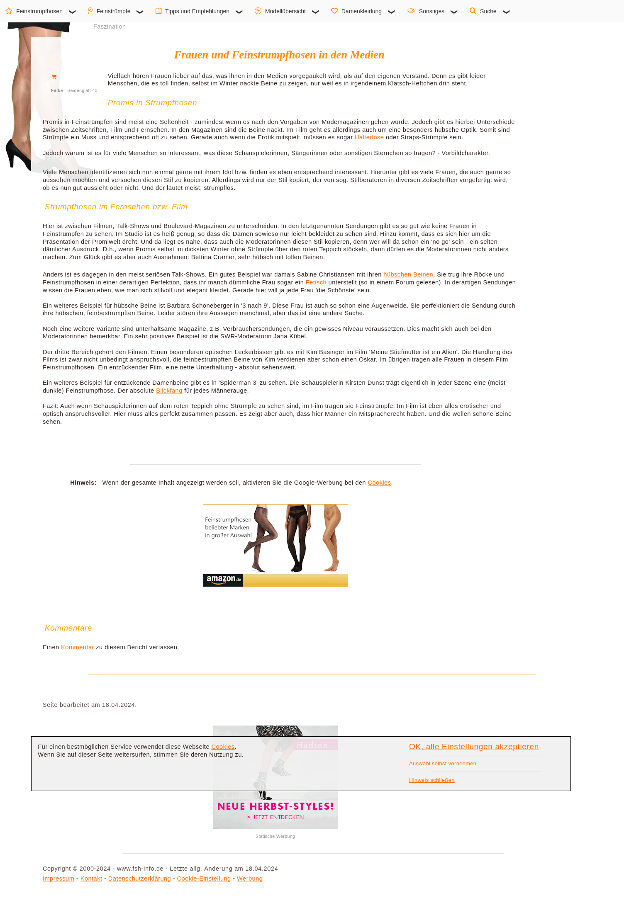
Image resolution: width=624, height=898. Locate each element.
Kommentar (77, 647)
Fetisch (316, 282)
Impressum (58, 878)
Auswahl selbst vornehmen (442, 763)
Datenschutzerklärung (139, 878)
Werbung (250, 878)
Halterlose (369, 137)
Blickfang (169, 390)
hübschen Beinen (408, 274)
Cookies (379, 482)
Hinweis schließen (432, 780)
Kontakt (91, 878)
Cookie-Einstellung (204, 878)
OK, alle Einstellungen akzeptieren (474, 746)
